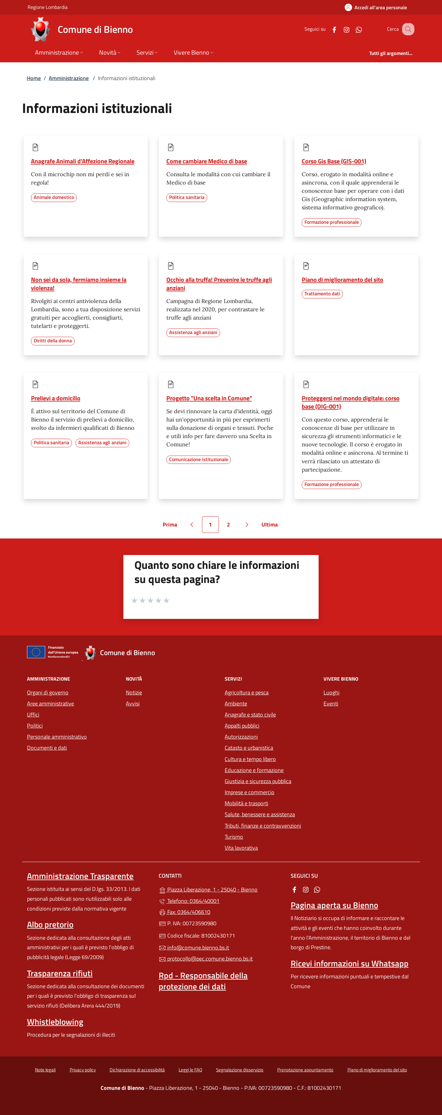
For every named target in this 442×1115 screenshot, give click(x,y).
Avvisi (133, 703)
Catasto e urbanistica (249, 748)
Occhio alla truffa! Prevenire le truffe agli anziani (219, 284)
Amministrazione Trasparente (80, 875)
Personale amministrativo (57, 736)
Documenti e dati (47, 748)
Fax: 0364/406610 (184, 912)
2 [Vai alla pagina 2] (232, 526)
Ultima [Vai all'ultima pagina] (272, 526)
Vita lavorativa (241, 848)
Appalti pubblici (242, 725)
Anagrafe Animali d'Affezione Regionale (82, 161)
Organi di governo (47, 692)
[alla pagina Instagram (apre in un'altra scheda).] (340, 29)
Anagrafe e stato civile (250, 714)
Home (34, 78)
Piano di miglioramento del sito (342, 279)
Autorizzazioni (241, 736)
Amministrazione (69, 78)
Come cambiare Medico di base (206, 161)
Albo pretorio (50, 924)
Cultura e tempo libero (250, 759)
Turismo (234, 837)
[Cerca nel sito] (407, 29)
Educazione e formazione (254, 770)
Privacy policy (83, 1069)
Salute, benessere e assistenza (260, 814)
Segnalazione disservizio (239, 1069)
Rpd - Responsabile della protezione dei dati (203, 981)
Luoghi (331, 692)
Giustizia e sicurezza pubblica (258, 781)
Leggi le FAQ (190, 1069)
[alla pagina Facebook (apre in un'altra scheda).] (328, 29)
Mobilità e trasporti (246, 803)
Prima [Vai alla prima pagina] (172, 526)
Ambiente (236, 703)
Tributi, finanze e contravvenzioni (263, 826)
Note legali (45, 1069)
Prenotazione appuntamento (305, 1069)
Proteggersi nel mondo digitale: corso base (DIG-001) (351, 402)
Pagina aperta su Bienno (334, 905)
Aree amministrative (50, 703)
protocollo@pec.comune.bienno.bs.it (206, 958)
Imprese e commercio (249, 792)
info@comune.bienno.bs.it (194, 947)
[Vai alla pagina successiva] (247, 524)
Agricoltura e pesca (247, 692)
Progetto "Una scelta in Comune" (209, 398)
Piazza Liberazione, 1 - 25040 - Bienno (221, 889)
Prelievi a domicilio (55, 398)
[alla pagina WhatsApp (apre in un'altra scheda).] (352, 29)
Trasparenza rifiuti (60, 973)
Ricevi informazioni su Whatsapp (350, 963)
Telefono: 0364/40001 (189, 901)
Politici (35, 725)
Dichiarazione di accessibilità (137, 1069)
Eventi (331, 703)
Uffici (33, 714)
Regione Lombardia (48, 7)
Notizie (134, 692)
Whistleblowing (55, 1021)
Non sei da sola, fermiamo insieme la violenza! (78, 284)
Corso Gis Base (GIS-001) (334, 161)
